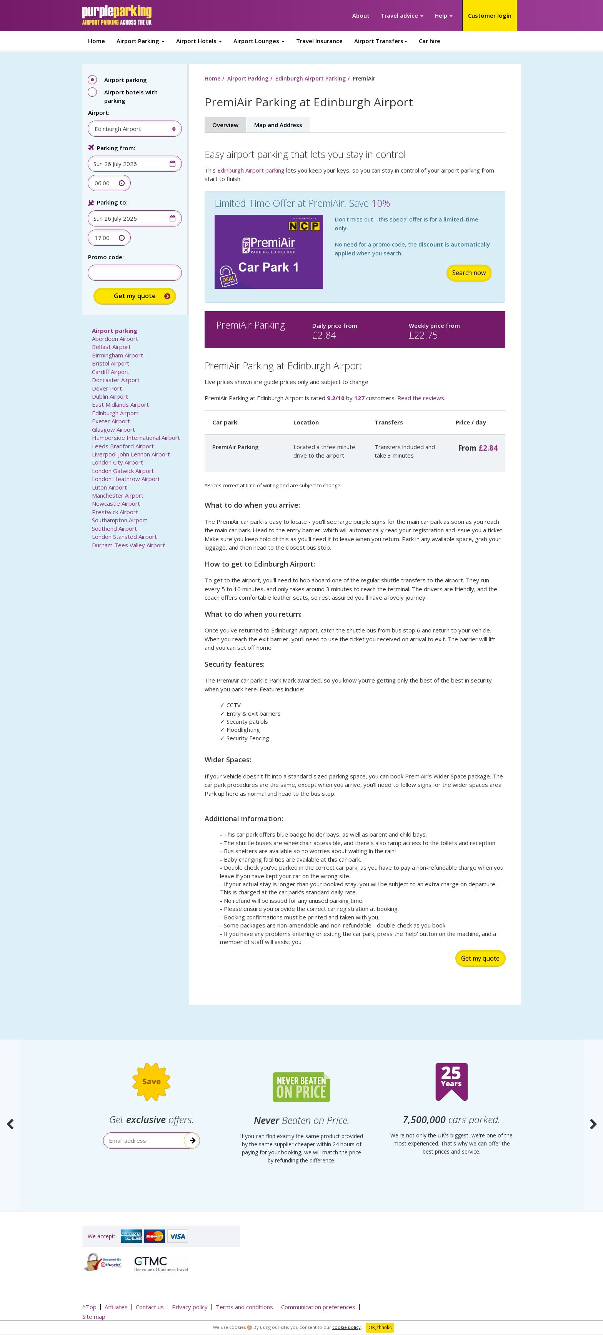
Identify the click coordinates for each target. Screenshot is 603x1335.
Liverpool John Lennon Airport (131, 454)
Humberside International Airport (136, 437)
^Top (89, 1307)
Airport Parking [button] (141, 41)
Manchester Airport (117, 495)
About (361, 15)
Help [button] (444, 15)
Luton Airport (109, 487)
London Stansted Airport (124, 536)
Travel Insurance (319, 41)
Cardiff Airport (110, 372)
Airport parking (114, 330)
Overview (225, 125)
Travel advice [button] (402, 15)
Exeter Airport (111, 421)
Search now (469, 272)
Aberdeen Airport (115, 338)
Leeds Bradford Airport (123, 446)
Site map (93, 1316)
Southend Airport (114, 528)
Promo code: (106, 257)
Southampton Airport (119, 520)
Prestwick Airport (115, 512)
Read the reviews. (421, 398)
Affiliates (116, 1307)
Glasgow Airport (113, 429)
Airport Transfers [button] (380, 41)
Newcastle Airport (116, 503)
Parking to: (112, 202)
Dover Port (107, 388)
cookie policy (346, 1327)
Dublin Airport (110, 396)
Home (96, 41)
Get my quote (480, 958)
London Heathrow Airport (126, 479)
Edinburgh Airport (115, 413)
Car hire (429, 41)
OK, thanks (379, 1327)
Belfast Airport (111, 347)
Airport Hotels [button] (199, 41)
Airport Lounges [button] (259, 41)
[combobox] (131, 128)
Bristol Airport (110, 363)
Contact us (150, 1307)
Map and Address (278, 125)
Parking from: (116, 148)
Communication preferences (318, 1307)
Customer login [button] (489, 15)
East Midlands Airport (120, 404)
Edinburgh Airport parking (251, 170)
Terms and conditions (244, 1307)
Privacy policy (190, 1307)
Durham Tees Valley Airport (128, 545)
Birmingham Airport (117, 355)
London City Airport (117, 462)
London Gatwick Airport (123, 471)
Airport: (99, 112)
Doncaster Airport (116, 380)
